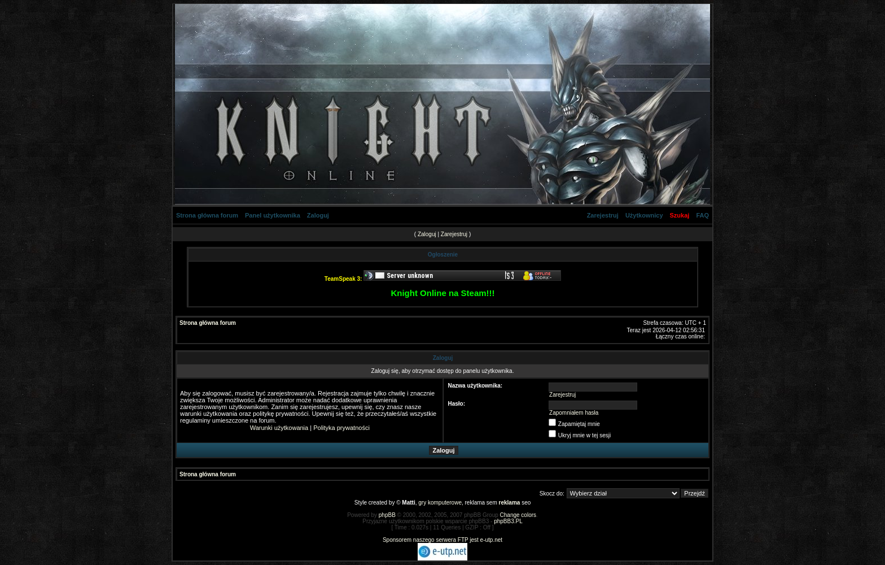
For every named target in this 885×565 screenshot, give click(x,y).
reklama (509, 502)
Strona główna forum (207, 215)
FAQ (702, 215)
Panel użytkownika (272, 215)
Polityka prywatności (341, 427)
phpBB (387, 515)
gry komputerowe (440, 502)
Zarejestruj (603, 215)
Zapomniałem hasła (573, 413)
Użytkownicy (644, 215)
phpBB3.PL (508, 521)
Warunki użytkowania (279, 427)
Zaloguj (318, 215)
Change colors (518, 515)
